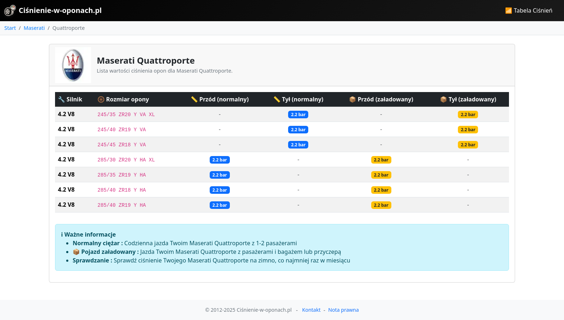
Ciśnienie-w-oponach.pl (53, 10)
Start (10, 27)
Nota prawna (343, 309)
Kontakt (311, 309)
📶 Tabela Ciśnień (528, 10)
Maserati (34, 27)
